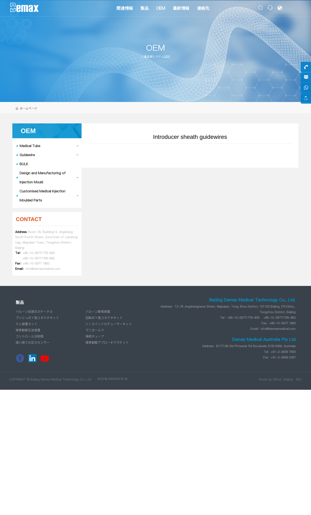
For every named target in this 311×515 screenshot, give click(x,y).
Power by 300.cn (270, 379)
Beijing (288, 379)
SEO (299, 379)
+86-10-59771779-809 (38, 253)
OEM (155, 48)
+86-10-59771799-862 (38, 258)
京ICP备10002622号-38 (112, 378)
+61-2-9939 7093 (283, 352)
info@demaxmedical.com (278, 329)
